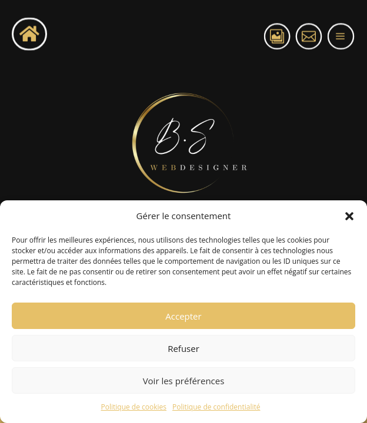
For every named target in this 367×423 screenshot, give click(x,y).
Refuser (183, 348)
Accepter (183, 316)
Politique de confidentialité (216, 407)
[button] (349, 216)
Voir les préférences (184, 381)
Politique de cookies (134, 407)
